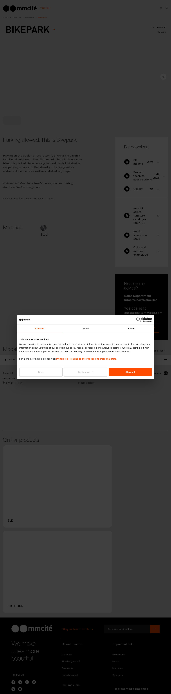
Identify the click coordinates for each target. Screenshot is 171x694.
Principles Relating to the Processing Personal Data (86, 358)
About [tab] (131, 328)
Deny (41, 372)
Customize (85, 372)
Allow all (130, 372)
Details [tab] (85, 328)
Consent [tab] (39, 328)
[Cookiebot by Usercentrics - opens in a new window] (138, 319)
